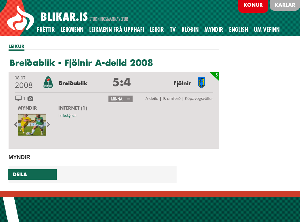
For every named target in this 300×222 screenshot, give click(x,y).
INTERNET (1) (72, 108)
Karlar (285, 5)
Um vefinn (267, 30)
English (238, 30)
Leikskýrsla (67, 116)
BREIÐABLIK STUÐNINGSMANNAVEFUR (68, 18)
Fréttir (46, 30)
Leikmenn (72, 30)
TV (173, 30)
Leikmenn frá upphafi (116, 30)
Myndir (213, 30)
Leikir (157, 30)
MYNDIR (27, 108)
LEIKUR (16, 46)
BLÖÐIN (190, 30)
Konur (253, 5)
